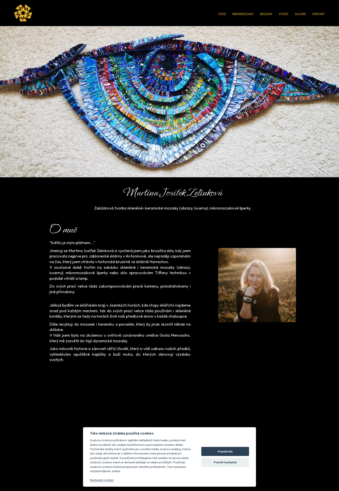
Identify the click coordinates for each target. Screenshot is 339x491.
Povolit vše (225, 451)
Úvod (222, 14)
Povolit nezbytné (225, 462)
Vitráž (283, 14)
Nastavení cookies (102, 480)
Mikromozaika (243, 14)
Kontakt (318, 14)
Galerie (300, 14)
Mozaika (266, 14)
